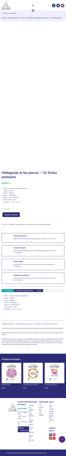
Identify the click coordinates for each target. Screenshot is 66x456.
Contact (44, 453)
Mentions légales (11, 453)
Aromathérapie (46, 224)
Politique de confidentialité (23, 453)
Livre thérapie (29, 18)
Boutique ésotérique (32, 434)
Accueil (4, 18)
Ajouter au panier (11, 215)
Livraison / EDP (42, 409)
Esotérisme (52, 416)
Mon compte (42, 414)
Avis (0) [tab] (39, 290)
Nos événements (32, 409)
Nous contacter (24, 429)
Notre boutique (32, 415)
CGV (41, 404)
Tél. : (19, 422)
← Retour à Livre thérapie (9, 13)
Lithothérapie (32, 421)
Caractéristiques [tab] (8, 290)
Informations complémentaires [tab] (24, 290)
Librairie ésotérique (13, 18)
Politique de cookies (36, 453)
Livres (22, 18)
